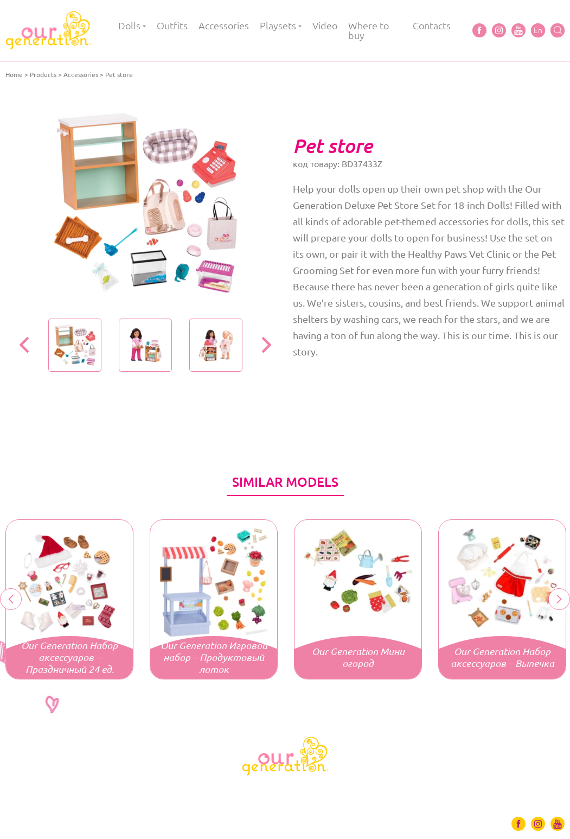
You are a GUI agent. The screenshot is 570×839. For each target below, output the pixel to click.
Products (43, 74)
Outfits (172, 25)
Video (324, 25)
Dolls (129, 25)
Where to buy (368, 30)
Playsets (278, 25)
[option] (145, 203)
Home (14, 74)
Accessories (223, 25)
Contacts (432, 25)
